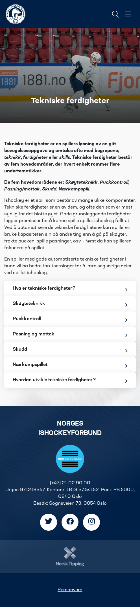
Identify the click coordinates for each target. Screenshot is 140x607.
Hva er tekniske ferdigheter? (70, 289)
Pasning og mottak (70, 335)
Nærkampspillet (70, 365)
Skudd (70, 350)
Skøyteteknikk (70, 304)
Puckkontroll (70, 320)
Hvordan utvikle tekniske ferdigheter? (70, 381)
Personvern (70, 590)
